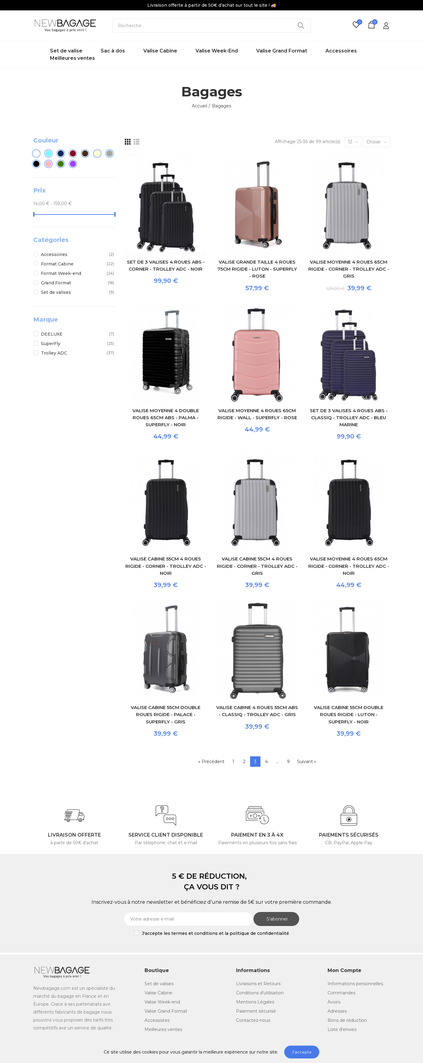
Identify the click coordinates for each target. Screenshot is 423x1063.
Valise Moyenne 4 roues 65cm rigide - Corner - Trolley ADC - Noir (348, 566)
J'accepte (302, 1052)
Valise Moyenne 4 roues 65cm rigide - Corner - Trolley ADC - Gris (348, 269)
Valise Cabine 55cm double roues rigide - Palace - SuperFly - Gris (165, 714)
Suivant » (306, 761)
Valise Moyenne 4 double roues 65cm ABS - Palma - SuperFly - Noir (165, 418)
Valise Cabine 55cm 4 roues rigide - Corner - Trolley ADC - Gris (257, 566)
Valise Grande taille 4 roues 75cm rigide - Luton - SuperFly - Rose (257, 269)
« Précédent (211, 761)
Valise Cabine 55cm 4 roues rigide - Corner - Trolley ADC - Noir (165, 566)
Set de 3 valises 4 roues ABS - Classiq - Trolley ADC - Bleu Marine (349, 418)
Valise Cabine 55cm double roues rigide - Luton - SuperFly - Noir (348, 714)
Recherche (301, 26)
